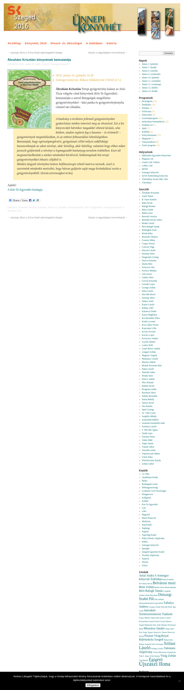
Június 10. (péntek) (57, 207)
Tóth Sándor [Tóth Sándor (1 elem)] (155, 656)
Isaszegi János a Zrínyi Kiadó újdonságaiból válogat (35, 52)
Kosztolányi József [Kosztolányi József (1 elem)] (146, 621)
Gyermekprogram (150, 118)
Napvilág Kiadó (149, 535)
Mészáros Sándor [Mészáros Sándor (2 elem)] (154, 628)
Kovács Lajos (148, 335)
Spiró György (148, 409)
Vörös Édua (147, 457)
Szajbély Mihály (149, 416)
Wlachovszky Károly (151, 460)
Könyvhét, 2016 (36, 43)
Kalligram (146, 497)
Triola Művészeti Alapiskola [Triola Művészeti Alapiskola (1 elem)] (164, 652)
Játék (144, 128)
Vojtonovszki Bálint (151, 453)
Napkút (145, 531)
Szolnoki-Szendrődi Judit (153, 423)
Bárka (144, 480)
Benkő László (148, 223)
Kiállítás (146, 131)
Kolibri (145, 501)
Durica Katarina (149, 260)
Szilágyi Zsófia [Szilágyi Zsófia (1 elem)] (157, 648)
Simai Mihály (148, 399)
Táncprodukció (149, 142)
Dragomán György (150, 257)
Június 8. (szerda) (150, 70)
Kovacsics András (150, 338)
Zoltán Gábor (148, 463)
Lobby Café (147, 165)
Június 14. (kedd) (150, 91)
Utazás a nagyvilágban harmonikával (108, 52)
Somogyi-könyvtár (60, 64)
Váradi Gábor (148, 447)
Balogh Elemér (148, 206)
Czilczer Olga (148, 247)
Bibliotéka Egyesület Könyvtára (156, 155)
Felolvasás (147, 111)
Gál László (147, 274)
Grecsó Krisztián (149, 281)
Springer (146, 548)
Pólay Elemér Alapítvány (153, 538)
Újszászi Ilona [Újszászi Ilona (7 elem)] (154, 664)
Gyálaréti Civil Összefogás (154, 491)
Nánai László (148, 369)
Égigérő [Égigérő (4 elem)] (155, 659)
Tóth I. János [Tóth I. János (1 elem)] (144, 656)
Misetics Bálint (149, 362)
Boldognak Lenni (150, 484)
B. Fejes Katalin (149, 199)
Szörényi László (149, 426)
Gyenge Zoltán (148, 287)
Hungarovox (147, 494)
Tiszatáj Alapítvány (150, 555)
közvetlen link (14, 210)
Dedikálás (146, 104)
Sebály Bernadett (149, 396)
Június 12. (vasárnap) (151, 84)
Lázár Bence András (151, 348)
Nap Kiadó (147, 524)
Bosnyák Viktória (150, 236)
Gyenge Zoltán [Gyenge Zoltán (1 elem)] (155, 607)
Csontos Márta (148, 240)
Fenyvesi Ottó (148, 267)
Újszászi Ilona (148, 436)
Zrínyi (145, 565)
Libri (144, 511)
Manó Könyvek (149, 518)
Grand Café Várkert (151, 162)
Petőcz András (148, 379)
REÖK (145, 169)
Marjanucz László (150, 358)
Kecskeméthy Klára (151, 318)
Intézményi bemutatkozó (153, 121)
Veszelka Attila (148, 450)
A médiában (94, 43)
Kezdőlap (14, 43)
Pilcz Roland (148, 382)
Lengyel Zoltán (149, 352)
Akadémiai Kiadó (150, 477)
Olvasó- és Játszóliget (66, 43)
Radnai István (148, 386)
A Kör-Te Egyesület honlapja (25, 189)
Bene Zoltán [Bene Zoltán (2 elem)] (146, 587)
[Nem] (179, 681)
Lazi (144, 507)
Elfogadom (93, 685)
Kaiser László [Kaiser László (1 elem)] (165, 618)
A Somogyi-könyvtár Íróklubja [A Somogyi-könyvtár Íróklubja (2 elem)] (154, 577)
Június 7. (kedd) (149, 67)
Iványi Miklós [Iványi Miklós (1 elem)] (144, 618)
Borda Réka (147, 233)
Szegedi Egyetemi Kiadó (153, 552)
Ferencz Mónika (149, 270)
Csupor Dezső (148, 243)
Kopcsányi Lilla (149, 328)
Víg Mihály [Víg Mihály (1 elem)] (143, 660)
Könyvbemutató (76, 207)
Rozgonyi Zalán (149, 389)
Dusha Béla (147, 264)
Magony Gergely (149, 355)
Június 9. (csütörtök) (151, 74)
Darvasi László (148, 250)
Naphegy (146, 528)
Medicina (146, 521)
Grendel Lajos (148, 284)
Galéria (111, 43)
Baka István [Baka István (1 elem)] (147, 584)
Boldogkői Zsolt (149, 230)
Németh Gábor (148, 372)
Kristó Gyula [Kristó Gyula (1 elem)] (160, 621)
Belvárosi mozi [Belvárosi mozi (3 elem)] (164, 583)
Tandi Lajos (147, 433)
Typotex (145, 558)
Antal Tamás (147, 196)
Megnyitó (146, 138)
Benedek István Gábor (152, 220)
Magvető (146, 514)
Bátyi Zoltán (147, 209)
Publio (145, 541)
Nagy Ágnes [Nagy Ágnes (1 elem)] (148, 632)
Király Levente (148, 321)
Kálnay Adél (147, 308)
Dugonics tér (148, 159)
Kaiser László (148, 304)
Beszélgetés (147, 101)
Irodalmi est (147, 125)
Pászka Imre (147, 375)
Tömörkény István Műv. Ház (155, 179)
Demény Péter (148, 253)
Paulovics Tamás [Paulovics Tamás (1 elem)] (160, 632)
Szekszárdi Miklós (150, 419)
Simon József (148, 402)
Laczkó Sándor (148, 341)
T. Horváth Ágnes (150, 430)
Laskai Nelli (147, 345)
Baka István (147, 203)
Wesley (145, 562)
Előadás (42, 207)
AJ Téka (145, 474)
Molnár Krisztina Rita (152, 365)
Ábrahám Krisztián (27, 207)
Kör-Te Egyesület (93, 207)
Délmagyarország (150, 487)
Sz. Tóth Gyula (149, 413)
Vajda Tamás (147, 443)
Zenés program (148, 145)
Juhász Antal (147, 301)
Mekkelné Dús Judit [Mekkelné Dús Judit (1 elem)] (153, 625)
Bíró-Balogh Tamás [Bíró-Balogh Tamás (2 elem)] (151, 591)
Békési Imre (147, 213)
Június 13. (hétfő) (150, 87)
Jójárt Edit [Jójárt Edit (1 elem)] (155, 618)
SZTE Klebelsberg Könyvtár (155, 175)
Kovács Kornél (148, 331)
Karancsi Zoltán (149, 311)
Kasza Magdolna (149, 314)
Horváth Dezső (148, 294)
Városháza (147, 182)
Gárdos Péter (148, 277)
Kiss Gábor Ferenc (150, 325)
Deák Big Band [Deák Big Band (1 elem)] (151, 595)
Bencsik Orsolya (149, 216)
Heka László (147, 291)
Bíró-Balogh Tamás (151, 226)
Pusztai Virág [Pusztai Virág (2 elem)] (152, 635)
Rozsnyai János (149, 392)
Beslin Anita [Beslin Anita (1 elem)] (159, 587)
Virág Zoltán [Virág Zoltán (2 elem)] (168, 655)
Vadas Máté (147, 440)
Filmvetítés (147, 114)
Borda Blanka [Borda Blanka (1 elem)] (170, 587)
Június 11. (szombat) (151, 81)
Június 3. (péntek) (150, 64)
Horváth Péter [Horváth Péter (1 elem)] (166, 607)
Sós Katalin (147, 406)
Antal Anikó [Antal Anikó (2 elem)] (146, 575)
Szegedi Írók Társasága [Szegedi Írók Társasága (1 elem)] (154, 644)
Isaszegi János (148, 297)
